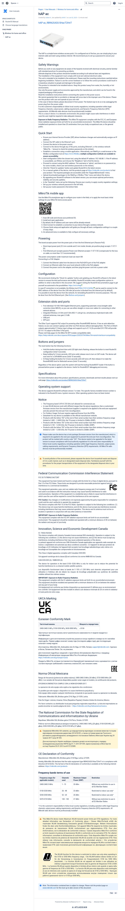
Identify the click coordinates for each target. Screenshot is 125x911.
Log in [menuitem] (120, 3)
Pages (40, 9)
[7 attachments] (81, 9)
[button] (2, 3)
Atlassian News (99, 902)
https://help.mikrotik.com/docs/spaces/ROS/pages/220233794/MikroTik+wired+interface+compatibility (76, 335)
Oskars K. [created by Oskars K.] (48, 17)
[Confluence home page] (7, 3)
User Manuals (50, 9)
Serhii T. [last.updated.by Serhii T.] (64, 17)
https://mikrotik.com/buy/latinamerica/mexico (89, 706)
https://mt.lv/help (75, 285)
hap (111, 893)
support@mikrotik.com (100, 647)
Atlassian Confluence (69, 902)
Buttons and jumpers (76, 295)
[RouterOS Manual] (17, 21)
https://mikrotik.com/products (99, 170)
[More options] (119, 9)
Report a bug (87, 902)
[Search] (86, 3)
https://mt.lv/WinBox (72, 154)
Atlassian (79, 907)
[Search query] (98, 3)
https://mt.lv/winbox (86, 288)
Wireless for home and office (68, 9)
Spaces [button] (13, 3)
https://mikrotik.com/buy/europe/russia (53, 658)
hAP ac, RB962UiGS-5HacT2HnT (55, 22)
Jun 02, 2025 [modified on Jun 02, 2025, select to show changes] (73, 17)
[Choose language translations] (17, 25)
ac (116, 893)
